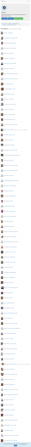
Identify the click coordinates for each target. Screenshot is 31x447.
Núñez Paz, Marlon (7, 318)
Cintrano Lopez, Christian (8, 129)
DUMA (3, 1)
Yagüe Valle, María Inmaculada (10, 440)
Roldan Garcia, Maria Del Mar (9, 374)
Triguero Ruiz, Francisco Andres (10, 420)
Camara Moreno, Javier (8, 94)
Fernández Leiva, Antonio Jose (10, 165)
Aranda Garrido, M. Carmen (9, 48)
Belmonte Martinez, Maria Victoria (10, 73)
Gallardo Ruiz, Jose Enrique (9, 185)
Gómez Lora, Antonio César (9, 216)
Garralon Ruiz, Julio (7, 201)
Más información (23, 444)
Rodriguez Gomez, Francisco (10, 364)
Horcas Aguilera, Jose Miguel (9, 236)
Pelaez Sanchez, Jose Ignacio (9, 348)
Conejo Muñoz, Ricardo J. (8, 134)
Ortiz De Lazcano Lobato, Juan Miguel (11, 328)
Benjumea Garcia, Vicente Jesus (10, 78)
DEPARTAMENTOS (15, 23)
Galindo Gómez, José (8, 175)
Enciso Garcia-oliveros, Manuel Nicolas (11, 155)
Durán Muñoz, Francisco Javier (10, 150)
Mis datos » (11, 18)
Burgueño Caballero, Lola (9, 88)
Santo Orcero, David (8, 399)
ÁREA (19, 24)
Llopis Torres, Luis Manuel (9, 257)
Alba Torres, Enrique (7, 32)
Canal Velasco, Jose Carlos (9, 104)
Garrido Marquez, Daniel (8, 206)
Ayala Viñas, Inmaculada (8, 58)
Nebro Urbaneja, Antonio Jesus (10, 313)
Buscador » (4, 18)
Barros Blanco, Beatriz (8, 68)
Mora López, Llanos (7, 297)
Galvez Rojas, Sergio (8, 190)
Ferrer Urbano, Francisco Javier (10, 170)
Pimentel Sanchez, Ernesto (8, 353)
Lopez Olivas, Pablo (7, 267)
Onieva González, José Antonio (10, 323)
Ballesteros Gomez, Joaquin (9, 63)
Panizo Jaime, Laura (8, 338)
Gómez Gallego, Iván (8, 221)
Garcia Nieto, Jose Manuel (9, 195)
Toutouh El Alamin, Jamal (8, 409)
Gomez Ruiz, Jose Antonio (9, 211)
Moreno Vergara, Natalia (8, 302)
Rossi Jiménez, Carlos (8, 379)
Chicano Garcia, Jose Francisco (10, 124)
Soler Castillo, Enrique (8, 404)
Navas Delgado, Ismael (8, 308)
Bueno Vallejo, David (8, 83)
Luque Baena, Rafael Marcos (9, 272)
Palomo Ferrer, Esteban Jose (9, 333)
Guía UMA (10, 23)
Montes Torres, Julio (7, 292)
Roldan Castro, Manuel (8, 369)
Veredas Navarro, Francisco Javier (10, 435)
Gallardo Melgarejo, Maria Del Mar (10, 180)
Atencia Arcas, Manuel (8, 53)
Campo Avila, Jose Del (8, 99)
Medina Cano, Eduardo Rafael (10, 287)
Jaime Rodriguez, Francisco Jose (10, 241)
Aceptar (15, 445)
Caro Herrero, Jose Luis (8, 109)
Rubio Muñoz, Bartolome (8, 384)
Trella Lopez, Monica (8, 415)
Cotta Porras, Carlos (7, 139)
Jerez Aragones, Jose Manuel (9, 246)
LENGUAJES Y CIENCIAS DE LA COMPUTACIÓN (10, 24)
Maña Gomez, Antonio (8, 282)
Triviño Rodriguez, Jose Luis (9, 425)
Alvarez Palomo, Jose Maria (9, 43)
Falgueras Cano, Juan (7, 160)
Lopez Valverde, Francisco (9, 262)
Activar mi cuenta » (18, 18)
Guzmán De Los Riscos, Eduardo (10, 231)
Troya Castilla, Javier (7, 430)
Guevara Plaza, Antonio (8, 226)
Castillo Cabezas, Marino (8, 119)
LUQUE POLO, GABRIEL (8, 277)
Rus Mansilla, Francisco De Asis (10, 389)
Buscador (5, 23)
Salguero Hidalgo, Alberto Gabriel (9, 394)
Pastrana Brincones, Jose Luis (9, 343)
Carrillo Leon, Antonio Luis (9, 114)
